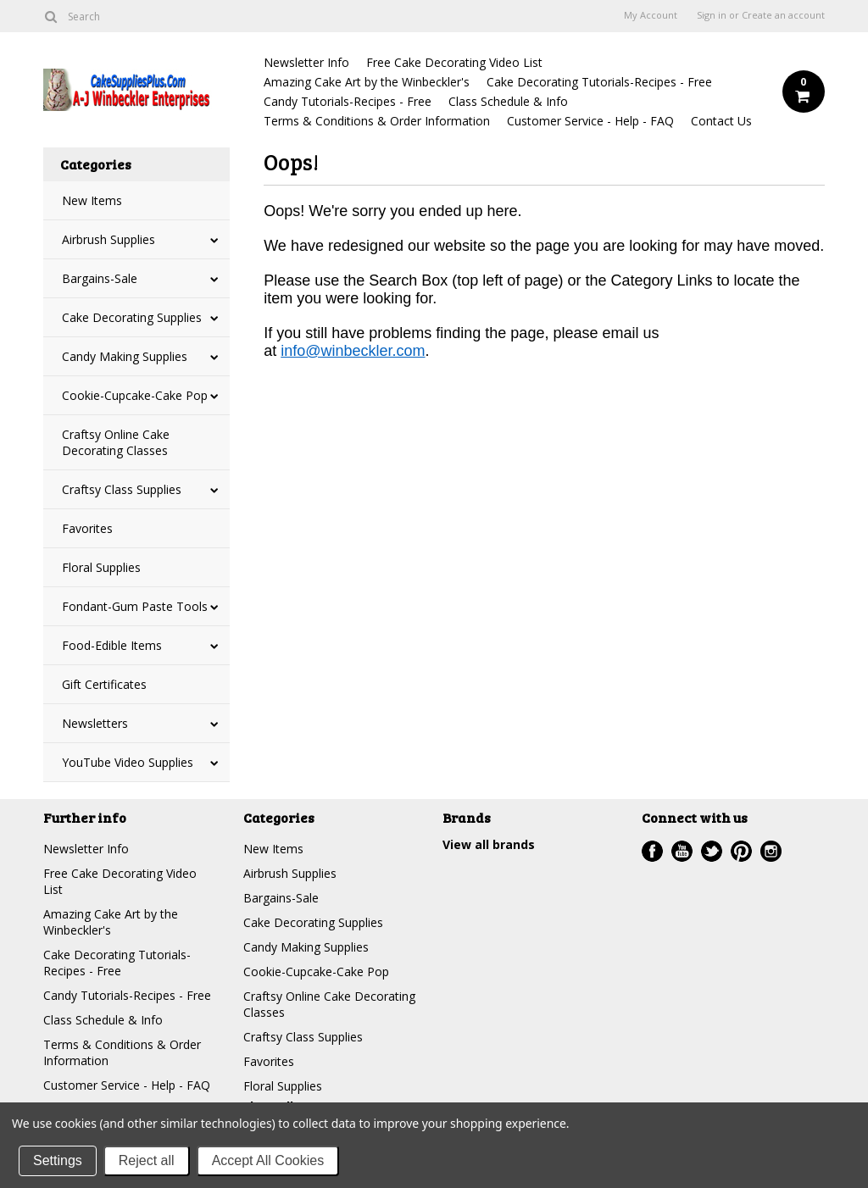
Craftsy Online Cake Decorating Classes (116, 442)
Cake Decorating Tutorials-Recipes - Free (599, 82)
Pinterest (741, 851)
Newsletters (95, 723)
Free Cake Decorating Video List (454, 62)
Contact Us (721, 121)
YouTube (682, 851)
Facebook (652, 851)
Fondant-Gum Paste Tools (135, 606)
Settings (57, 1160)
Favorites (87, 528)
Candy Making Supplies (124, 356)
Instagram (771, 851)
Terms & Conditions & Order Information (377, 121)
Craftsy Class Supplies (121, 489)
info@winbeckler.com (353, 350)
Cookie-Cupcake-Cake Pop (135, 395)
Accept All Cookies (268, 1160)
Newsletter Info (306, 62)
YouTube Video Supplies (127, 762)
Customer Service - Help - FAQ (590, 121)
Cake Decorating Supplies (132, 317)
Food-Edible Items (112, 645)
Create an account (783, 15)
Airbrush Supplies (108, 239)
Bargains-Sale (99, 278)
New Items (92, 200)
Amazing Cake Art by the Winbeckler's (367, 82)
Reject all (147, 1160)
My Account (650, 15)
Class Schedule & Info (508, 101)
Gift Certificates (104, 684)
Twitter (711, 851)
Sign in (711, 15)
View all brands (488, 844)
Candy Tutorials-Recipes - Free (347, 101)
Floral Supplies (101, 567)
